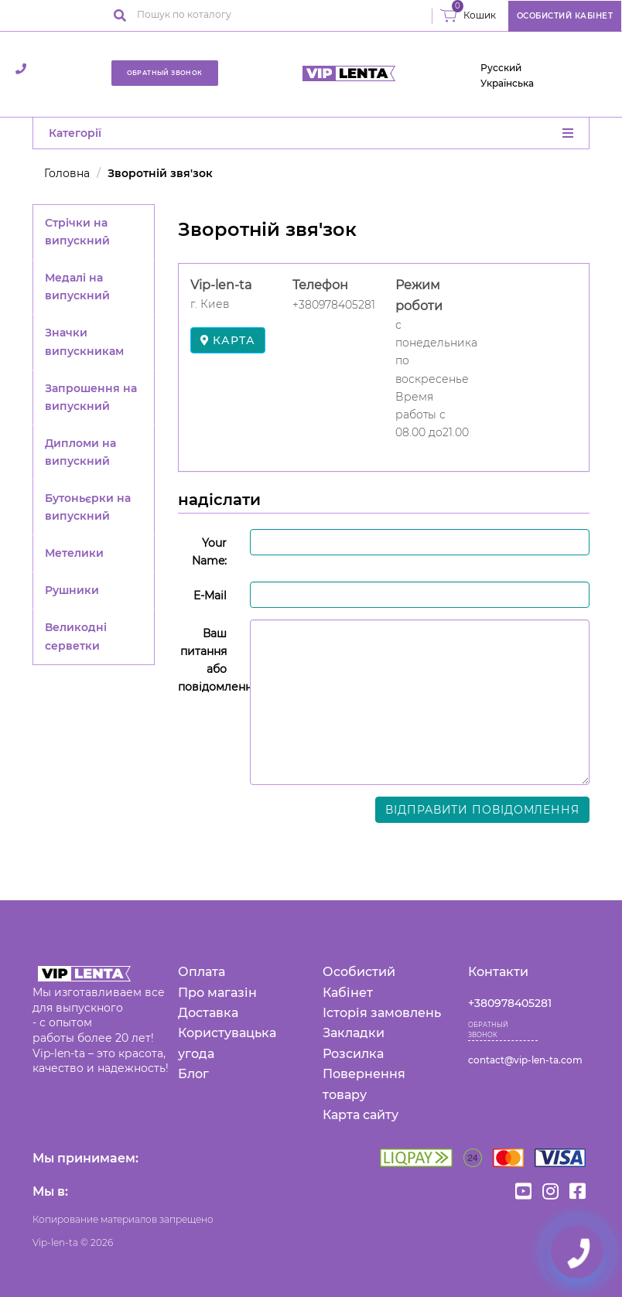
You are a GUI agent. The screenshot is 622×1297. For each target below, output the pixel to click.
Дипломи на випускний (80, 452)
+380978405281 (510, 1003)
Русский (500, 67)
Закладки (353, 1033)
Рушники (72, 590)
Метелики (74, 553)
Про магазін (217, 992)
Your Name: (209, 552)
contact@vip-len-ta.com (525, 1060)
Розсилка (353, 1053)
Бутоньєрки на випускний (88, 507)
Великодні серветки (76, 636)
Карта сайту (360, 1115)
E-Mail (210, 595)
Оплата (201, 971)
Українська (507, 83)
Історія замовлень (382, 1012)
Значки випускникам (84, 341)
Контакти (498, 971)
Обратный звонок (165, 73)
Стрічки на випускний (77, 231)
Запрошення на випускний (91, 397)
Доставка (208, 1012)
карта (227, 340)
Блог (193, 1074)
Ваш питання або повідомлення (208, 660)
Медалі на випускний (77, 286)
